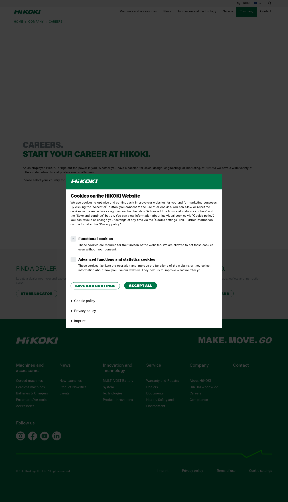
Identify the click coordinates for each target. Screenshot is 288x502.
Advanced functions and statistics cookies (116, 260)
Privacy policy (85, 311)
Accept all (140, 286)
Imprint (79, 321)
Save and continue (95, 286)
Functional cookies (95, 239)
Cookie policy (84, 301)
